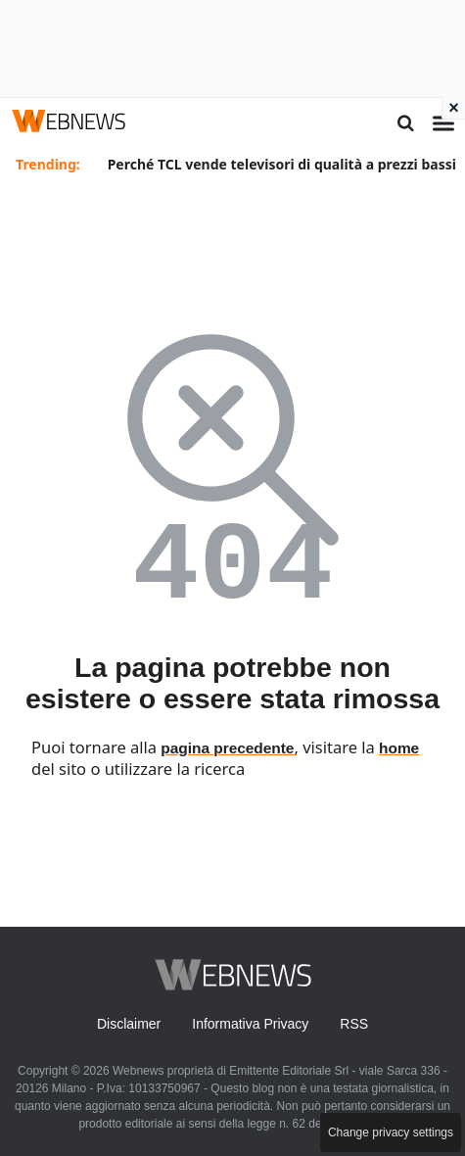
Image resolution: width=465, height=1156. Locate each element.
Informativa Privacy (250, 1024)
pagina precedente (227, 748)
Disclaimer (129, 1024)
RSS (354, 1024)
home (399, 748)
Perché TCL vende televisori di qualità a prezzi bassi (282, 164)
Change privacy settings (390, 1132)
